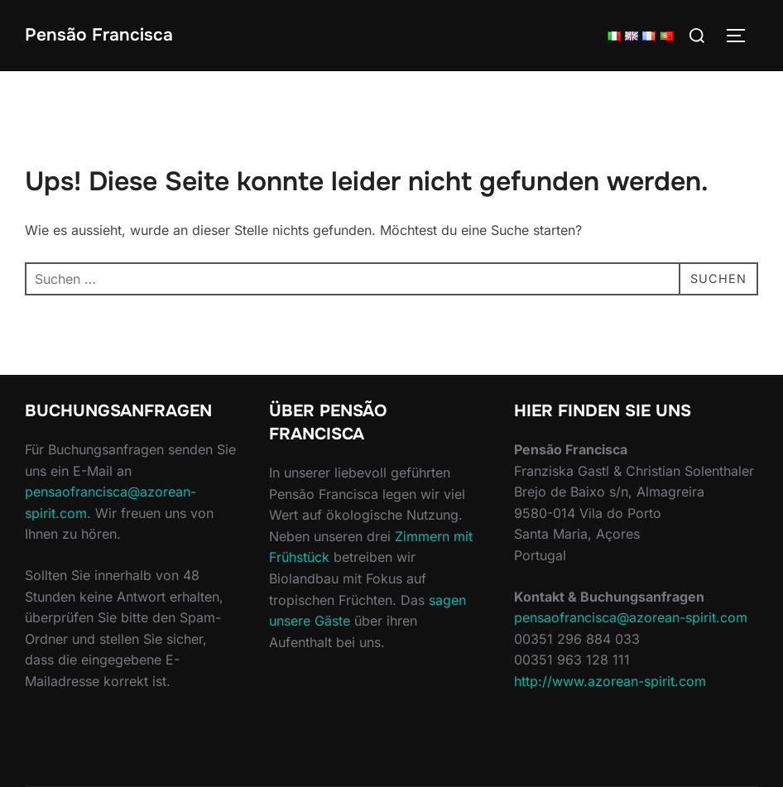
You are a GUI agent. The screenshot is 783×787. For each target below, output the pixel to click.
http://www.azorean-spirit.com (610, 681)
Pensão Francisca (99, 34)
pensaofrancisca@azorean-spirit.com (630, 617)
